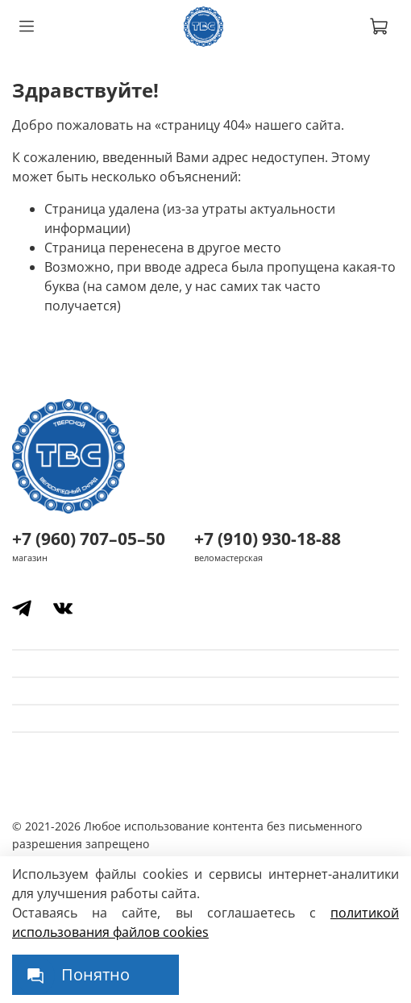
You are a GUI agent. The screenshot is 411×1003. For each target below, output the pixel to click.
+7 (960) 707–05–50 (88, 538)
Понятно (95, 974)
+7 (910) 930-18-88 (267, 538)
